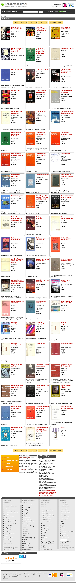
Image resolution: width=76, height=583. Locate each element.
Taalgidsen (63, 526)
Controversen (65, 153)
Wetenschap (63, 540)
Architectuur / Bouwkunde (10, 512)
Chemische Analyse (67, 48)
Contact (56, 11)
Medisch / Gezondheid (47, 516)
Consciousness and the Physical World (67, 112)
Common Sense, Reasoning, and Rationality (66, 71)
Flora (23, 506)
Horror (24, 528)
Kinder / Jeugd (26, 543)
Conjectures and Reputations (16, 112)
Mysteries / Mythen (46, 522)
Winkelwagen (63, 11)
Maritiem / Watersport (47, 514)
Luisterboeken (45, 508)
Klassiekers (25, 545)
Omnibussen (44, 524)
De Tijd (63, 427)
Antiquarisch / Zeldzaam (10, 506)
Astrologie (6, 514)
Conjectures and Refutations (66, 91)
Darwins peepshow (17, 196)
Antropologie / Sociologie (10, 508)
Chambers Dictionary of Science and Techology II (40, 51)
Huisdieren (25, 532)
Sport (61, 514)
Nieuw (3, 11)
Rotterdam (63, 500)
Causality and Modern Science (66, 28)
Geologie (24, 516)
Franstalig (25, 510)
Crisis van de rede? (42, 175)
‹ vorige (22, 22)
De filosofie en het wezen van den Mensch (17, 260)
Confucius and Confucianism (41, 91)
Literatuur (43, 504)
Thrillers (62, 530)
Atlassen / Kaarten (8, 516)
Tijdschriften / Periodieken (67, 532)
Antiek (5, 504)
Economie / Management (10, 548)
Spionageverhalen (65, 512)
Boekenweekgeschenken (10, 524)
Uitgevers (14, 11)
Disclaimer (40, 573)
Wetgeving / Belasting (66, 542)
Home (6, 457)
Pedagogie (44, 532)
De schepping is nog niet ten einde (67, 407)
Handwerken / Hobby (28, 526)
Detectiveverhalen (8, 538)
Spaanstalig (63, 508)
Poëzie (43, 540)
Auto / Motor (6, 518)
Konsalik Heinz (26, 549)
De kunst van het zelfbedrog (16, 365)
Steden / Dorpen (64, 516)
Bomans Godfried (8, 526)
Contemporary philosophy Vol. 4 (41, 154)
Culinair (5, 536)
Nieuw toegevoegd (11, 460)
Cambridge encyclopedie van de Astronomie (42, 28)
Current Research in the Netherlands (67, 175)
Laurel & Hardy (45, 502)
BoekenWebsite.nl (24, 457)
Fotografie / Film (26, 508)
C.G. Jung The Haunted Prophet (16, 28)
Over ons (50, 11)
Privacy (27, 573)
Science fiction (64, 504)
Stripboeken (63, 522)
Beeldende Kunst (8, 522)
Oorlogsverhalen (45, 528)
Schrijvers (8, 11)
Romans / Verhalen (46, 549)
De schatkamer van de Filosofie (42, 407)
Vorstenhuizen (64, 536)
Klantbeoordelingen (12, 562)
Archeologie (6, 510)
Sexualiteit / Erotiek (65, 506)
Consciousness (41, 111)
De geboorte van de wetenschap (42, 259)
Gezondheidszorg (27, 520)
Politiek (43, 536)
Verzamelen (63, 534)
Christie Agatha (7, 530)
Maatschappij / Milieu (47, 510)
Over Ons (5, 575)
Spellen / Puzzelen (65, 510)
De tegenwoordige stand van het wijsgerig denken (42, 429)
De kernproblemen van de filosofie (67, 302)
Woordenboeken (64, 546)
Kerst (23, 541)
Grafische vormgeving (28, 522)
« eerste (16, 22)
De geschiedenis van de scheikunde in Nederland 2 (17, 281)
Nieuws (7, 463)
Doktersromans (7, 544)
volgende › (53, 22)
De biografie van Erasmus (41, 217)
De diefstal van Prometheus (66, 238)
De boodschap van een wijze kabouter (67, 217)
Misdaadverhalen (46, 518)
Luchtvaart (44, 506)
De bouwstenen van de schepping (17, 238)
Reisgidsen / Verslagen (47, 544)
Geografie (25, 514)
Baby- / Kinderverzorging (10, 520)
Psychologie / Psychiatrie (48, 542)
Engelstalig (6, 549)
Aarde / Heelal (7, 500)
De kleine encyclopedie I (65, 323)
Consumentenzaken (9, 534)
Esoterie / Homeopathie (29, 500)
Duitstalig (5, 546)
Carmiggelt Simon (8, 528)
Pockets (43, 534)
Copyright (33, 573)
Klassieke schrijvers (27, 547)
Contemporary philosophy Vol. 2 (66, 133)
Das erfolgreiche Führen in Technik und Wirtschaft (42, 197)
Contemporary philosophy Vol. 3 (17, 154)
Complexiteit (15, 90)
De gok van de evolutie (65, 281)
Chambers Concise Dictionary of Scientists (17, 50)
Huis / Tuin (25, 530)
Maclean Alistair (45, 512)
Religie (43, 546)
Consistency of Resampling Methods (16, 134)
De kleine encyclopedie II (16, 344)
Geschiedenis (26, 518)
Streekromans (64, 518)
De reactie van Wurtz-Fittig (16, 407)
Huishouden (25, 533)
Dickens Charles (8, 540)
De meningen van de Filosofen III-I (17, 386)
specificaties (23, 469)
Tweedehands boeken (9, 573)
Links (45, 573)
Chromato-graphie (17, 69)
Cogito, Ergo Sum (42, 69)
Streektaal (63, 520)
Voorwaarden (20, 573)
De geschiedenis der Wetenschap (66, 259)
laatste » (60, 22)
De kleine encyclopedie (15, 323)
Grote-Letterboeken (27, 524)
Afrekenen (8, 469)
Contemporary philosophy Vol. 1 (41, 133)
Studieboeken (64, 524)
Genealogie (25, 512)
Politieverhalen (45, 538)
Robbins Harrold (45, 548)
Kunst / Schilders (46, 500)
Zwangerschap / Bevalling (67, 548)
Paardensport (45, 530)
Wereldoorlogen (64, 538)
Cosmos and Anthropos (15, 175)
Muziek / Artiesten (46, 520)
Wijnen (62, 544)
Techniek (62, 528)
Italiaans (24, 539)
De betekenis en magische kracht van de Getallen (16, 218)
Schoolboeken (64, 502)
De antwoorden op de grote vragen (67, 196)
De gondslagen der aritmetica (17, 302)
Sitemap (30, 575)
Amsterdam (6, 502)
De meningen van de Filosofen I (66, 365)
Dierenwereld (7, 542)
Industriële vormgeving (28, 537)
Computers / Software (9, 532)
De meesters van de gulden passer (42, 365)
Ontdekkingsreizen (46, 526)
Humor (24, 535)
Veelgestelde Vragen (21, 575)
